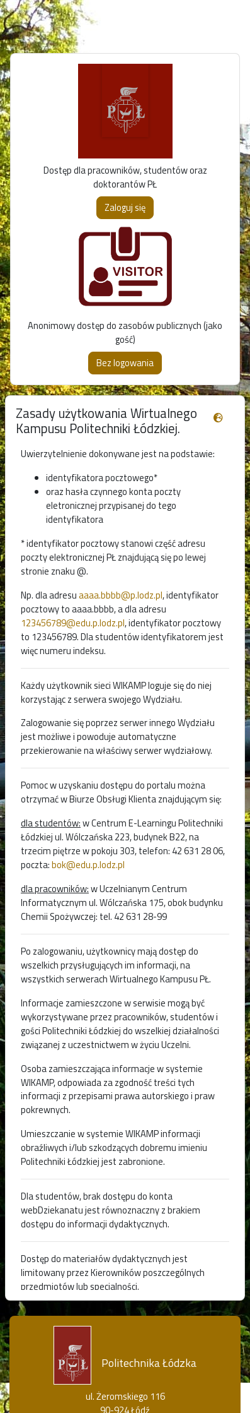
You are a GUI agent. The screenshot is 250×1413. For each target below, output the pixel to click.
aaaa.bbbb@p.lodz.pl (120, 595)
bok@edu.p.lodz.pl (88, 864)
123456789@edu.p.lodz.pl (73, 623)
